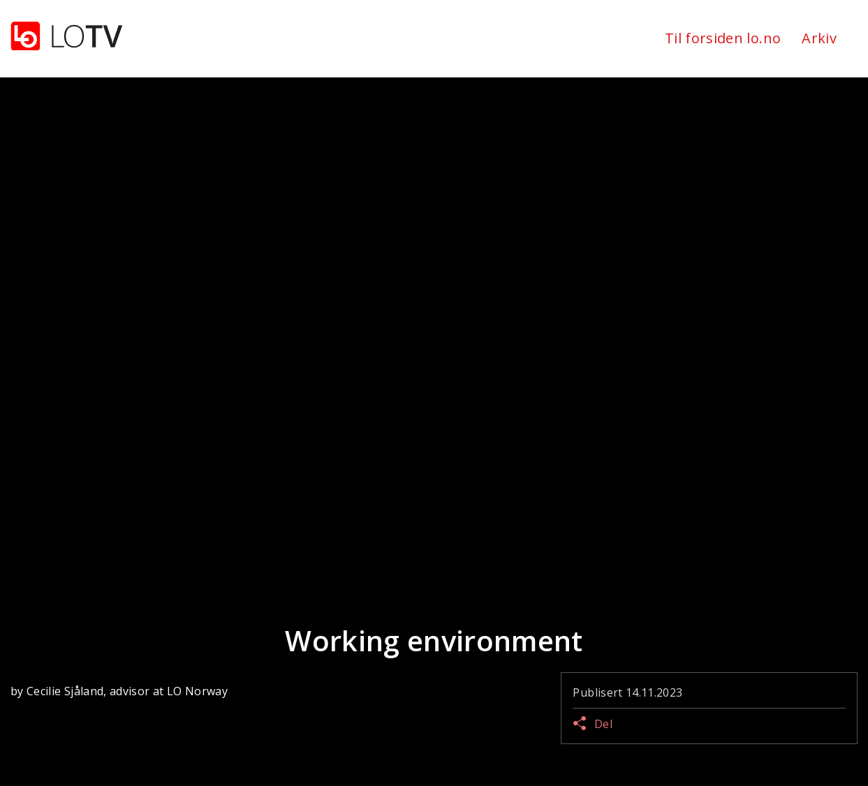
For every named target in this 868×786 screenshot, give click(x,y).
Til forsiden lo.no (723, 38)
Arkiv (819, 38)
